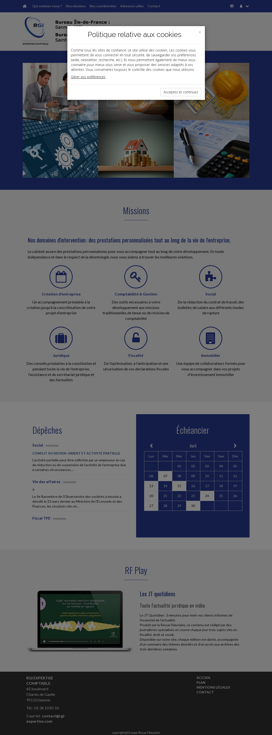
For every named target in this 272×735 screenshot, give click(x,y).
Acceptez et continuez (181, 92)
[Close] (199, 32)
